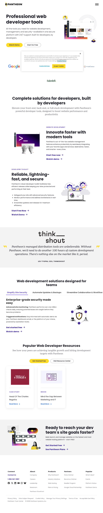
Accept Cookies (59, 66)
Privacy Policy (12, 498)
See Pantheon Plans (57, 449)
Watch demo (54, 159)
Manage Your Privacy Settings (56, 498)
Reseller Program (70, 483)
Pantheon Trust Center (15, 501)
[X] (12, 483)
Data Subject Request (26, 498)
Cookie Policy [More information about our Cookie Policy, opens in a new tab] (62, 61)
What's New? (90, 475)
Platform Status (91, 483)
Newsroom (33, 487)
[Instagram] (22, 483)
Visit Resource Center (62, 361)
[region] (52, 61)
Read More (14, 404)
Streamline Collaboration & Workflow (84, 292)
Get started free (15, 327)
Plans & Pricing (53, 487)
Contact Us (12, 475)
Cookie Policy (40, 498)
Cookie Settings (44, 66)
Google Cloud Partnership (72, 487)
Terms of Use (73, 498)
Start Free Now (20, 210)
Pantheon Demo (91, 487)
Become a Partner (70, 479)
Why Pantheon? (53, 475)
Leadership (33, 483)
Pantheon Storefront (37, 491)
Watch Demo (14, 45)
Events (88, 479)
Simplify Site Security (17, 292)
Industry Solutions (54, 479)
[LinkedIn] (15, 483)
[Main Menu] (96, 4)
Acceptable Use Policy (87, 498)
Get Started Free (39, 361)
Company (33, 475)
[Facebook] (9, 483)
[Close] (80, 54)
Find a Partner (69, 475)
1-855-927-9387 (13, 479)
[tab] (17, 293)
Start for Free (32, 45)
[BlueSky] (25, 483)
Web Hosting (52, 483)
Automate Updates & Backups (47, 292)
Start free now (54, 155)
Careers (32, 479)
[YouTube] (18, 483)
